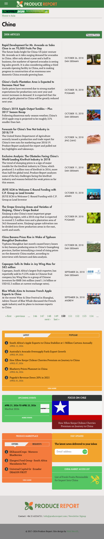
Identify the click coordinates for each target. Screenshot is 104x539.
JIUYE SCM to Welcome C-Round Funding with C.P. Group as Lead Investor (29, 191)
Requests (37, 444)
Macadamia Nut (18, 463)
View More (27, 480)
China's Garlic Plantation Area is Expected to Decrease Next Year (28, 83)
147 (42, 316)
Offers (15, 444)
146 (35, 316)
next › (48, 319)
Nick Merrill (72, 531)
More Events (27, 418)
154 (91, 316)
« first (8, 316)
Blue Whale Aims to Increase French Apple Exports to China (27, 293)
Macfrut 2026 (12, 409)
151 (70, 316)
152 (77, 316)
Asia (13, 15)
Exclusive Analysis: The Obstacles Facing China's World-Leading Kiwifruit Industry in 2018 (30, 158)
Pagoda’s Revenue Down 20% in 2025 (30, 377)
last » (56, 319)
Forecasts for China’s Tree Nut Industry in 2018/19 (25, 131)
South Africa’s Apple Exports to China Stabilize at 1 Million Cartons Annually (51, 342)
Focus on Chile (77, 398)
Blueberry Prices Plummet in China (28, 368)
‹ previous (19, 316)
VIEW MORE (52, 388)
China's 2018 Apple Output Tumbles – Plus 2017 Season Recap (27, 110)
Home (5, 15)
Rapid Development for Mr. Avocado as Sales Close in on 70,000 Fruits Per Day (28, 47)
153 (84, 316)
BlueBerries (16, 455)
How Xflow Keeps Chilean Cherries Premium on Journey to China (45, 360)
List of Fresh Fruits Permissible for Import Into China (71, 478)
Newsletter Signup (77, 516)
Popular (73, 335)
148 (49, 316)
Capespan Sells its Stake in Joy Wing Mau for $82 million (28, 266)
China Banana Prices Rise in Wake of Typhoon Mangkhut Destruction (29, 239)
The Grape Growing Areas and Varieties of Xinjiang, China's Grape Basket (27, 209)
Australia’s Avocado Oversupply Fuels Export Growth (38, 351)
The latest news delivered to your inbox (76, 444)
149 (56, 316)
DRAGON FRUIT (18, 472)
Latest (26, 335)
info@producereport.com (55, 516)
